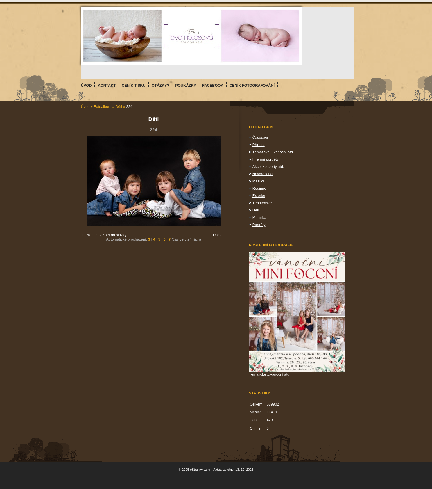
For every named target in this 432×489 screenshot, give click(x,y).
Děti (118, 106)
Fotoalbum (102, 106)
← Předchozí (92, 235)
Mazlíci (258, 181)
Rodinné (259, 188)
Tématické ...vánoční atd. (273, 152)
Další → (219, 235)
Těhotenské (262, 203)
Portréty (259, 225)
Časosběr (260, 137)
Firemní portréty (265, 159)
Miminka (259, 217)
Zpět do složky (114, 235)
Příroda (258, 145)
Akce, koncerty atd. (268, 166)
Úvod (85, 106)
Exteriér (258, 195)
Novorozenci (262, 174)
